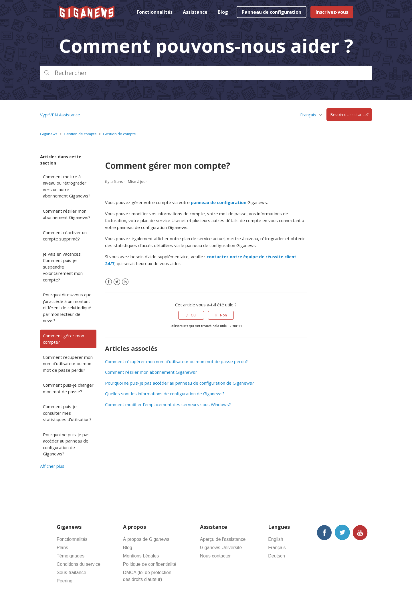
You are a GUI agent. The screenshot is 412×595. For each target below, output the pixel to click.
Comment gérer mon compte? (63, 339)
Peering (64, 580)
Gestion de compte (80, 133)
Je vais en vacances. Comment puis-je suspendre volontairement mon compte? (63, 267)
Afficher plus (52, 466)
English (275, 539)
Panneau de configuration (271, 12)
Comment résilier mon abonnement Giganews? (66, 214)
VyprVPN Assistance (60, 115)
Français (308, 115)
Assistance (195, 12)
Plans (62, 547)
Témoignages (70, 555)
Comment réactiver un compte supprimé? (65, 236)
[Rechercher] (206, 73)
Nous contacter (215, 555)
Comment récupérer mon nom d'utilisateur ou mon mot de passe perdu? (68, 363)
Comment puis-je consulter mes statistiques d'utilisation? (67, 413)
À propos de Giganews (146, 539)
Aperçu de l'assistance (223, 539)
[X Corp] (116, 281)
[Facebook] (108, 281)
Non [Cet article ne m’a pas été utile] (223, 315)
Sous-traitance (71, 572)
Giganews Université (221, 547)
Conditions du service (78, 564)
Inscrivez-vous (332, 12)
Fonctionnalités (155, 12)
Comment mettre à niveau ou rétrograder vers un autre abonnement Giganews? (66, 186)
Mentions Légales (141, 555)
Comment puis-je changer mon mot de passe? (68, 388)
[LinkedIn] (125, 281)
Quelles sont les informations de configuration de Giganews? (165, 393)
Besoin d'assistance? (349, 115)
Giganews (49, 133)
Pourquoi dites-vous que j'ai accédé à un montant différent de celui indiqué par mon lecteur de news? (67, 307)
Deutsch (276, 555)
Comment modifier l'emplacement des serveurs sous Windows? (168, 404)
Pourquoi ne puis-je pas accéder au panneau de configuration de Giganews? (66, 444)
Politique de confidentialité (149, 564)
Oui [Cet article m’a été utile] (194, 315)
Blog (223, 12)
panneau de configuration (218, 202)
